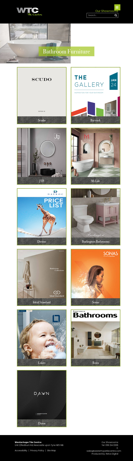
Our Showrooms (110, 442)
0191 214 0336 (111, 445)
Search (115, 15)
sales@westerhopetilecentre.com (104, 450)
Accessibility (21, 450)
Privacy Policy (37, 450)
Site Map (51, 450)
